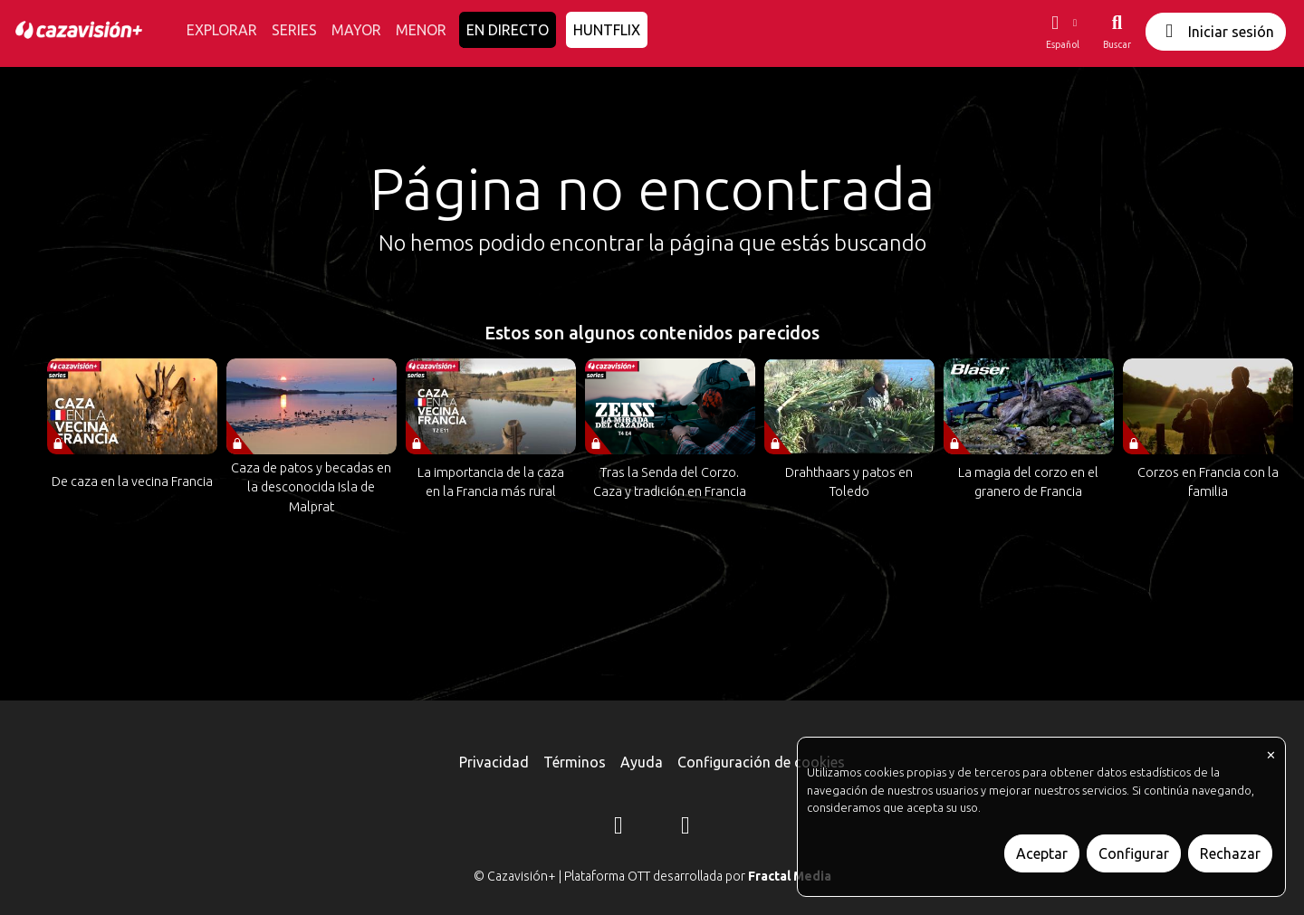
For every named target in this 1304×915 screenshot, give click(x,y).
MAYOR (356, 30)
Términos (574, 762)
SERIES (294, 30)
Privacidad (494, 762)
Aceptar (1042, 853)
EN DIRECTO (507, 30)
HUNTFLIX (606, 30)
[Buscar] (1117, 31)
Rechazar (1230, 853)
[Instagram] (618, 828)
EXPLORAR (222, 30)
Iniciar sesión (1215, 31)
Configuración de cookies (761, 762)
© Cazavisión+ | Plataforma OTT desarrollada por (652, 876)
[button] (1062, 31)
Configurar (1133, 853)
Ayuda (641, 762)
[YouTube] (685, 828)
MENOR (421, 30)
